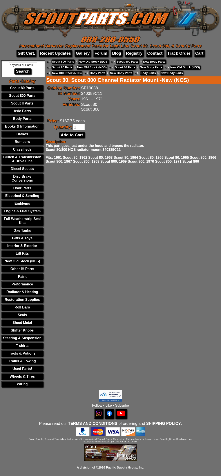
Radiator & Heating (22, 292)
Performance (22, 284)
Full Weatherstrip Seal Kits (22, 221)
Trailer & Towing (22, 361)
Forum (100, 53)
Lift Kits (22, 253)
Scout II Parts (22, 103)
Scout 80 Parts (22, 88)
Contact (154, 53)
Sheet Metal (22, 323)
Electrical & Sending (22, 196)
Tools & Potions (22, 353)
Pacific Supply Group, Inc (124, 467)
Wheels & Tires (22, 376)
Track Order (178, 53)
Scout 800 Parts (22, 95)
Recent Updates (55, 53)
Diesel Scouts (22, 169)
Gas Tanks (22, 230)
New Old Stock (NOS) (22, 261)
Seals (22, 315)
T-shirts (22, 346)
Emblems (22, 203)
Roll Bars (22, 307)
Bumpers (22, 142)
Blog (116, 53)
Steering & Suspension (22, 338)
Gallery (83, 53)
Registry (134, 53)
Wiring (22, 384)
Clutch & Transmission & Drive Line (22, 159)
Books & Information (22, 126)
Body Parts (22, 119)
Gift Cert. (26, 53)
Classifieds (22, 149)
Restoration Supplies (22, 299)
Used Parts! (22, 369)
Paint (22, 276)
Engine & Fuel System (22, 211)
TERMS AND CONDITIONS (92, 423)
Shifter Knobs (22, 330)
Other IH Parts (22, 269)
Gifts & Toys (22, 238)
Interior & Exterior (22, 246)
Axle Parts (22, 111)
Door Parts (22, 188)
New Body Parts (154, 61)
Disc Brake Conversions (22, 178)
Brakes (22, 134)
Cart (199, 53)
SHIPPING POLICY (163, 423)
